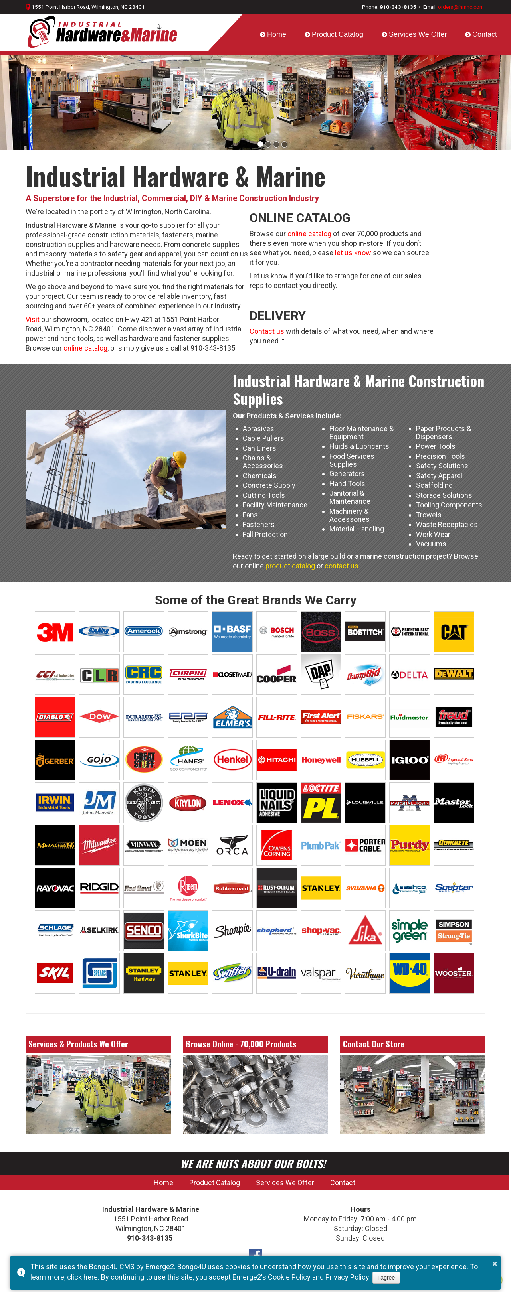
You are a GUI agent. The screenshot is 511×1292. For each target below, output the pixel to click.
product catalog (290, 566)
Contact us (267, 331)
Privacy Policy (347, 1277)
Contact (484, 34)
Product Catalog (337, 34)
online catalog (85, 348)
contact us (341, 566)
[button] (260, 144)
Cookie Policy (289, 1277)
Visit (33, 319)
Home (276, 34)
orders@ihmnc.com (461, 7)
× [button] (495, 1264)
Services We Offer (418, 34)
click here (82, 1277)
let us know (353, 253)
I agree (386, 1277)
